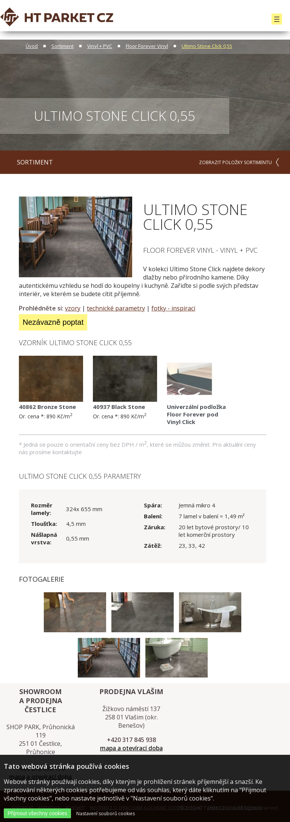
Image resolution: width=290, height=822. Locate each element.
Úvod (32, 46)
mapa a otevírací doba (131, 748)
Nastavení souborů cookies (105, 813)
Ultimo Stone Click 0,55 (207, 46)
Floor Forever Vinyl (147, 46)
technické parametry (116, 308)
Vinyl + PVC (99, 46)
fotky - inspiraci (173, 308)
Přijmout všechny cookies (37, 813)
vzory (72, 308)
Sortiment (62, 46)
